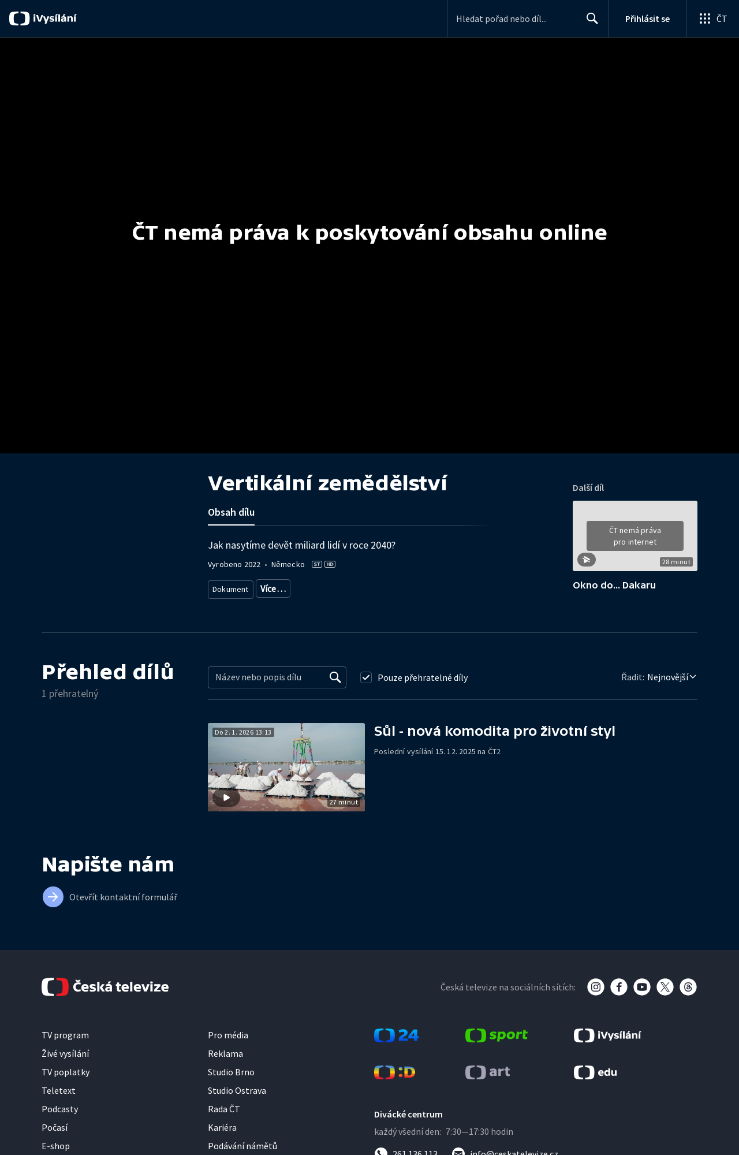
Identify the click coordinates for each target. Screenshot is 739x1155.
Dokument (231, 586)
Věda (483, 586)
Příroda (448, 586)
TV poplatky (65, 1081)
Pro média (228, 1044)
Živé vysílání (65, 1063)
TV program (65, 1044)
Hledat (589, 23)
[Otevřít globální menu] (712, 18)
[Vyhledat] (335, 687)
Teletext (59, 1100)
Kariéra (222, 1137)
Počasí (55, 1137)
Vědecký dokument (391, 586)
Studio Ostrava (237, 1100)
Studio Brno (231, 1081)
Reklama (225, 1063)
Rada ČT (224, 1118)
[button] (635, 540)
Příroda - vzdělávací (246, 603)
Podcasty (60, 1118)
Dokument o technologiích (304, 586)
